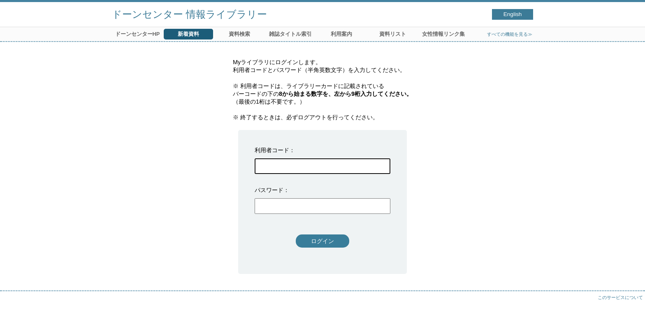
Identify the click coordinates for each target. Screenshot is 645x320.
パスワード (269, 190)
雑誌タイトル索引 (290, 34)
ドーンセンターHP (137, 34)
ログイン (322, 241)
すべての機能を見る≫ (509, 34)
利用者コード (272, 150)
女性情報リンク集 (443, 34)
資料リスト (392, 34)
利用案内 (341, 34)
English (512, 14)
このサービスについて (620, 297)
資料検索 (239, 34)
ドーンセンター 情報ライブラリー (189, 14)
